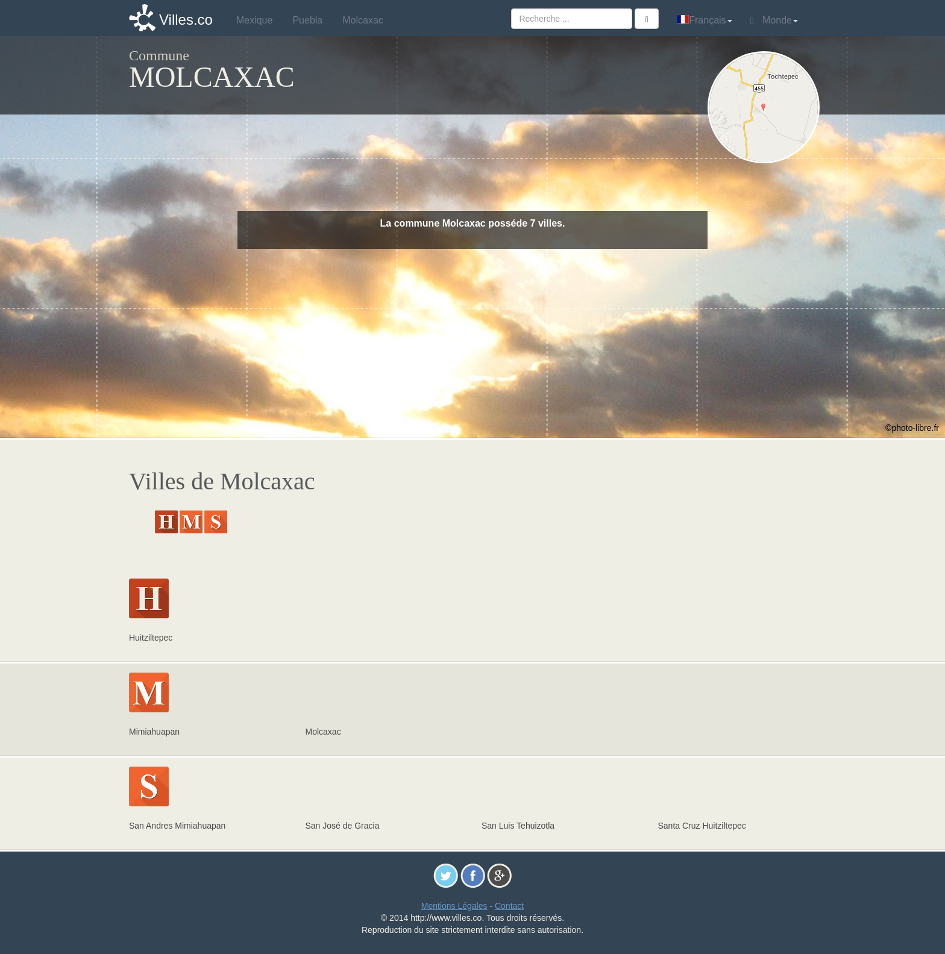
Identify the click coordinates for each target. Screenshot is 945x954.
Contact (509, 906)
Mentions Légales (454, 906)
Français (704, 20)
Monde (774, 20)
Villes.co (186, 19)
